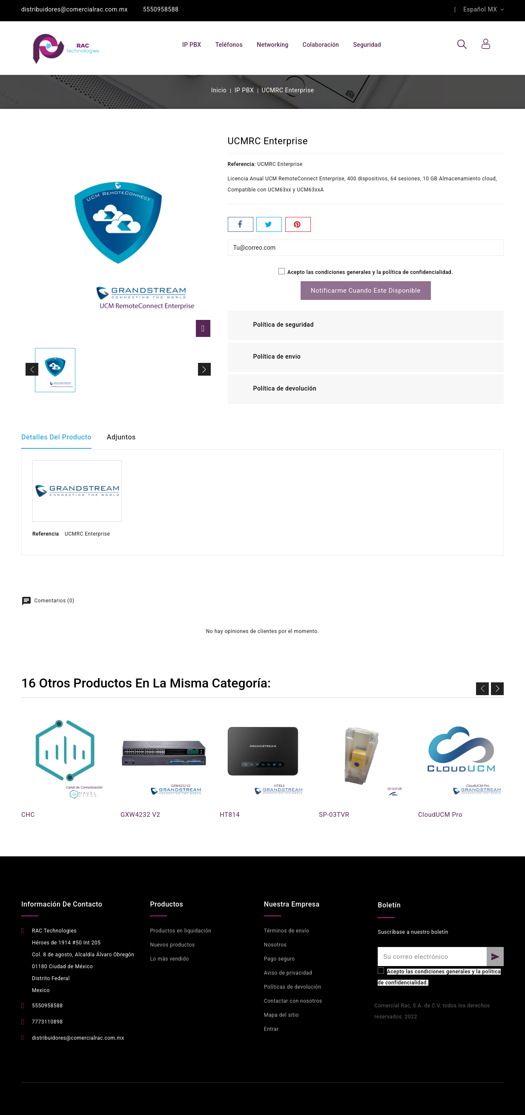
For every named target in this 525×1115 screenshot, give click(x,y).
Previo (482, 687)
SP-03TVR (334, 814)
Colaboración (321, 44)
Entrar (271, 1029)
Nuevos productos (172, 945)
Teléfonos (229, 44)
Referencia (45, 534)
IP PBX (191, 44)
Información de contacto (61, 904)
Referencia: (242, 164)
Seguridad (367, 44)
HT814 (230, 814)
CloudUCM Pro (440, 814)
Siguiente (497, 687)
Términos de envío (286, 931)
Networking (272, 44)
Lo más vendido (169, 959)
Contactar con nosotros (293, 1001)
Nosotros (275, 945)
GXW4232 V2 (140, 814)
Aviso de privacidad (288, 973)
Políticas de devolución (292, 987)
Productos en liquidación (180, 931)
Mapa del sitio (281, 1015)
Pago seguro (279, 959)
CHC (28, 814)
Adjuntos (124, 437)
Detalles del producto (56, 437)
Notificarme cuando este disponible (366, 290)
